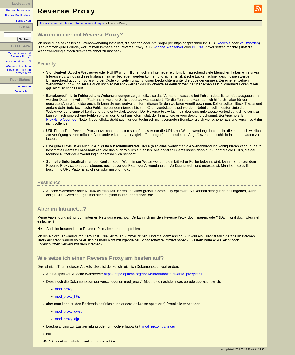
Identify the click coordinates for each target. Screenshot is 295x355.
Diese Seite (20, 46)
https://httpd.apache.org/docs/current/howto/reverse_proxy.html (153, 274)
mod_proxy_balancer (158, 326)
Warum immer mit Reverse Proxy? (19, 54)
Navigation (21, 3)
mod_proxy (63, 289)
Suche (24, 27)
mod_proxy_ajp (67, 319)
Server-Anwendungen (89, 23)
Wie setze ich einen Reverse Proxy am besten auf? (18, 70)
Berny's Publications (18, 15)
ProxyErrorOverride (61, 119)
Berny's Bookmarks (18, 10)
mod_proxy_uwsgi (69, 311)
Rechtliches (20, 80)
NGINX (197, 47)
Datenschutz (23, 91)
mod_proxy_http (67, 296)
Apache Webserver (168, 47)
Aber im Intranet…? (18, 61)
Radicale (223, 43)
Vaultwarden (249, 43)
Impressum (24, 86)
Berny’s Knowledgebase (56, 23)
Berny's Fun (23, 20)
